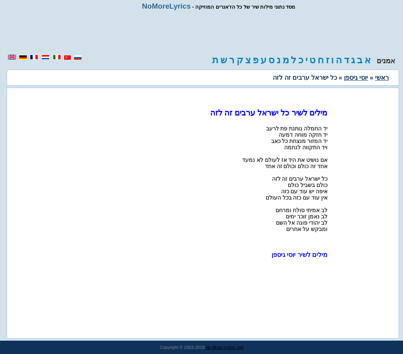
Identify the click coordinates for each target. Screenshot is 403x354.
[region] (201, 32)
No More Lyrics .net (224, 347)
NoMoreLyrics (166, 6)
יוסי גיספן (356, 77)
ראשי (382, 77)
